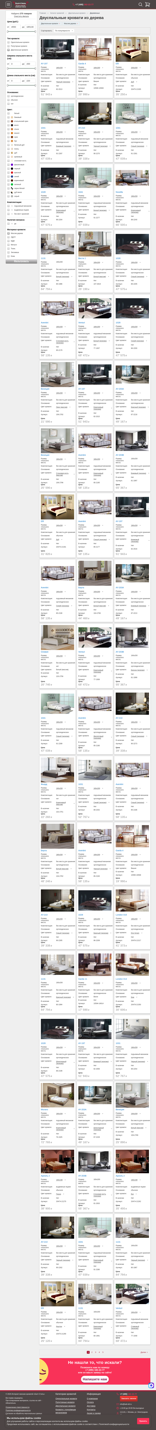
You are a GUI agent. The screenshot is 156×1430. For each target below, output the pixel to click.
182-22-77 (84, 4)
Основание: (45, 78)
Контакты (91, 1409)
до (23, 27)
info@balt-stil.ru (126, 1404)
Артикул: (44, 89)
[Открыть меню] (8, 4)
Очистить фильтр (21, 16)
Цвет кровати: (46, 81)
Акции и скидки (94, 1413)
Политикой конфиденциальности (114, 1424)
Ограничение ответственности (17, 1407)
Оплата (90, 1402)
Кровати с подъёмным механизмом (66, 1411)
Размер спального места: (45, 69)
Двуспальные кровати (65, 1406)
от (8, 27)
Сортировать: (46, 31)
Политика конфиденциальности (18, 1410)
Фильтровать (21, 261)
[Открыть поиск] (140, 4)
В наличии (45, 86)
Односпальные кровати (66, 1398)
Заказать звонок (128, 1398)
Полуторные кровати (65, 1402)
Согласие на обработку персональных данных (24, 1413)
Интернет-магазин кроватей (22, 1394)
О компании (92, 1398)
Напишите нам (95, 1379)
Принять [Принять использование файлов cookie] (143, 1421)
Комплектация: (47, 75)
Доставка (91, 1406)
